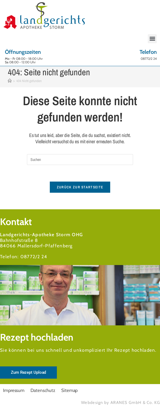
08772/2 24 (33, 256)
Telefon (148, 52)
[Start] (9, 81)
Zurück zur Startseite (80, 187)
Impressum (13, 390)
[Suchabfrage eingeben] (80, 159)
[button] (152, 38)
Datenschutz (42, 390)
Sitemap (69, 390)
